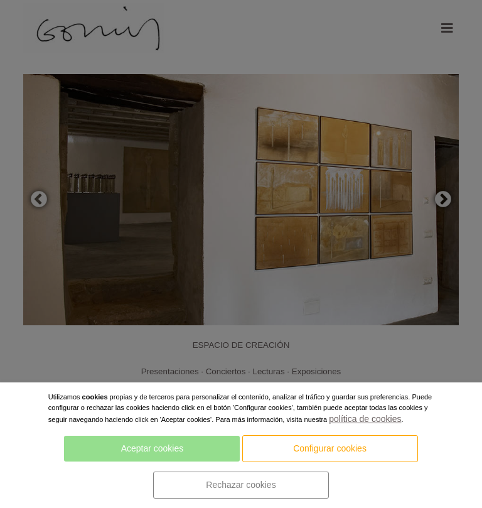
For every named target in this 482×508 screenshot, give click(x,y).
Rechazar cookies (241, 485)
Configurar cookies (330, 448)
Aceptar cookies (152, 448)
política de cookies (365, 419)
